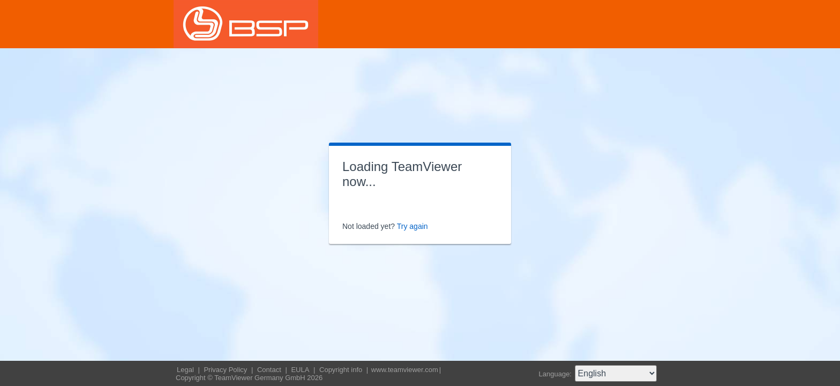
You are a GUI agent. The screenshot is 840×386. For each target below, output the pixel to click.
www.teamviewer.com (404, 370)
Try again (412, 226)
